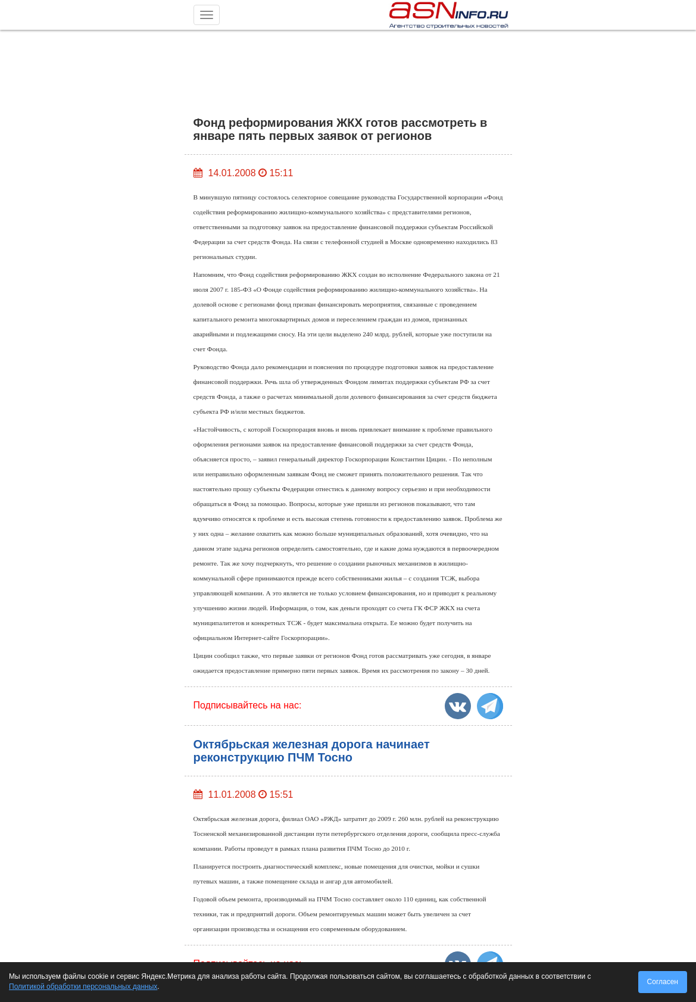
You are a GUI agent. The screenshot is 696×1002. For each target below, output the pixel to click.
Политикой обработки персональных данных (83, 986)
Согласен (662, 982)
